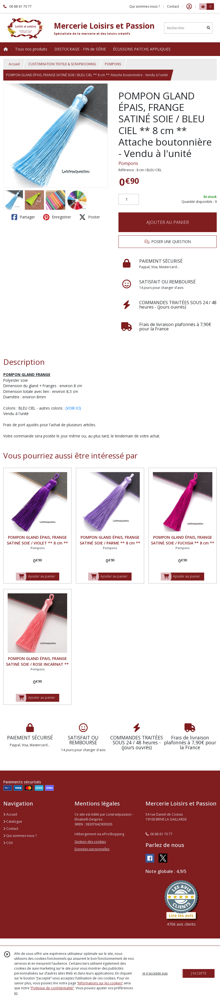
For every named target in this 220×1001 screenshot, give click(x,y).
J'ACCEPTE (198, 973)
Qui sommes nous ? (20, 835)
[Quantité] (128, 199)
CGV (8, 842)
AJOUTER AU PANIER (167, 222)
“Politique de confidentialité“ (52, 988)
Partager (23, 217)
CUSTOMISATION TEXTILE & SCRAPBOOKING (62, 64)
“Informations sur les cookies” (100, 983)
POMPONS (113, 64)
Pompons (128, 163)
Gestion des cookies (90, 841)
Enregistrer (57, 217)
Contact (173, 6)
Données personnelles (92, 849)
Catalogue (12, 821)
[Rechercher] (208, 28)
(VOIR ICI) (73, 408)
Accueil (14, 64)
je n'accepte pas (155, 973)
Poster (89, 217)
